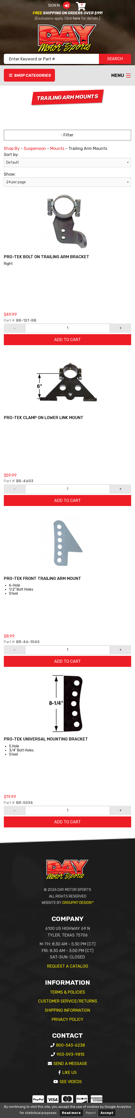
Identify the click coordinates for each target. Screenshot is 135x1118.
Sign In (60, 5)
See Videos (71, 1081)
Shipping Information (67, 1010)
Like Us (69, 1072)
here (76, 18)
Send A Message (70, 1063)
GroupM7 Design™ (78, 903)
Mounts (57, 148)
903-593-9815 (70, 1054)
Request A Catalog (67, 966)
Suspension (35, 148)
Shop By (12, 148)
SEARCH (115, 58)
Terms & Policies (67, 992)
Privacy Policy (67, 1019)
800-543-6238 (70, 1045)
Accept (106, 1113)
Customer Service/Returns (67, 1001)
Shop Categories (29, 75)
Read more (71, 1113)
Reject (91, 1113)
